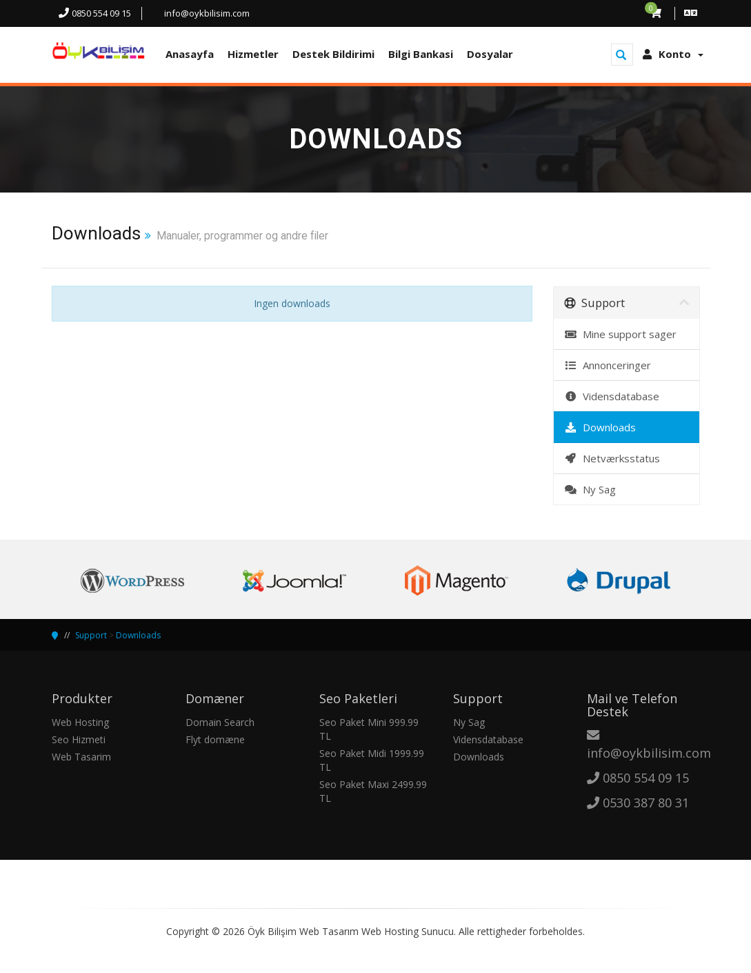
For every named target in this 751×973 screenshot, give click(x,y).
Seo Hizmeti (79, 739)
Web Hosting (80, 722)
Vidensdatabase (611, 396)
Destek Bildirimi (333, 54)
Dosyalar (490, 54)
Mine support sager (620, 334)
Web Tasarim (81, 756)
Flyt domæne (215, 739)
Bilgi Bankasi (420, 54)
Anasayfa (190, 54)
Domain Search (220, 722)
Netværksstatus (612, 458)
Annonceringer (607, 365)
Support (91, 635)
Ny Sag (590, 489)
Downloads (600, 427)
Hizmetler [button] (253, 54)
